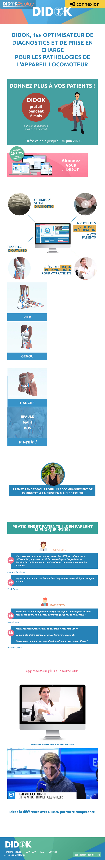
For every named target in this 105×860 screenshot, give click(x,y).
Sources (53, 851)
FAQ (42, 851)
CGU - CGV (30, 851)
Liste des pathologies (14, 855)
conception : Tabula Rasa (87, 854)
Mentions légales (12, 851)
